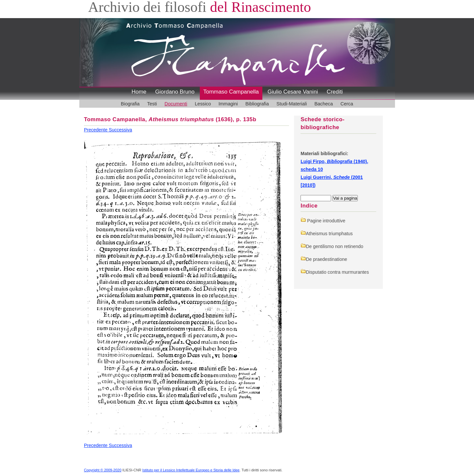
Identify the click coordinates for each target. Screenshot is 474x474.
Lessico (203, 103)
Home (139, 92)
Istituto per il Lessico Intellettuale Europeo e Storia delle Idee (190, 470)
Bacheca (323, 103)
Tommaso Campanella (231, 92)
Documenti (176, 103)
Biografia (130, 103)
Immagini (228, 103)
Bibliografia (257, 103)
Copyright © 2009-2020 (102, 470)
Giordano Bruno (175, 92)
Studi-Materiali (291, 103)
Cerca (346, 103)
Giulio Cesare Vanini (293, 92)
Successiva (120, 129)
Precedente (96, 129)
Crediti (335, 92)
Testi (152, 103)
